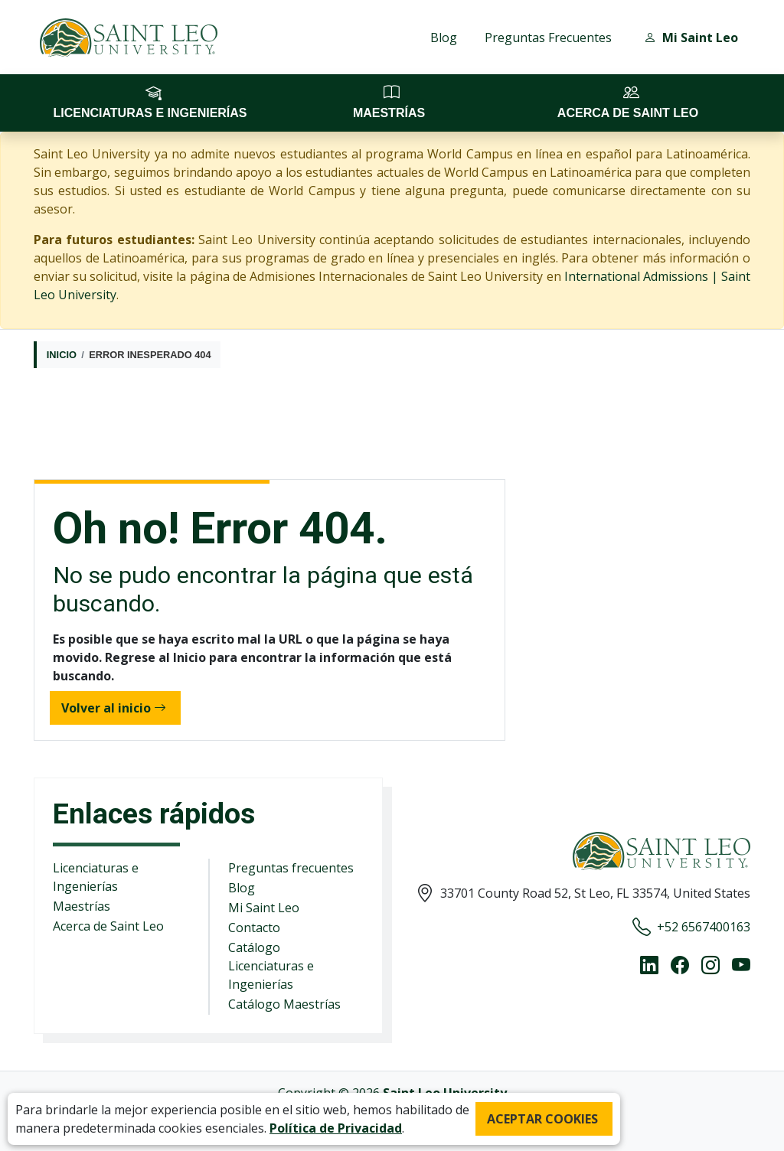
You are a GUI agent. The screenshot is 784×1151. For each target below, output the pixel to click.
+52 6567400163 (691, 927)
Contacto (254, 927)
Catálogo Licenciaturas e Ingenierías (271, 966)
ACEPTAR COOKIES (542, 1118)
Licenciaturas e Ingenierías (96, 877)
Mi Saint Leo (263, 907)
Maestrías (81, 906)
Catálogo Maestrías (284, 1004)
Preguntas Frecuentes (548, 37)
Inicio (62, 354)
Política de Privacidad (336, 1128)
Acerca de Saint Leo (108, 926)
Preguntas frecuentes (291, 867)
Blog (443, 37)
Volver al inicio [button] (113, 708)
